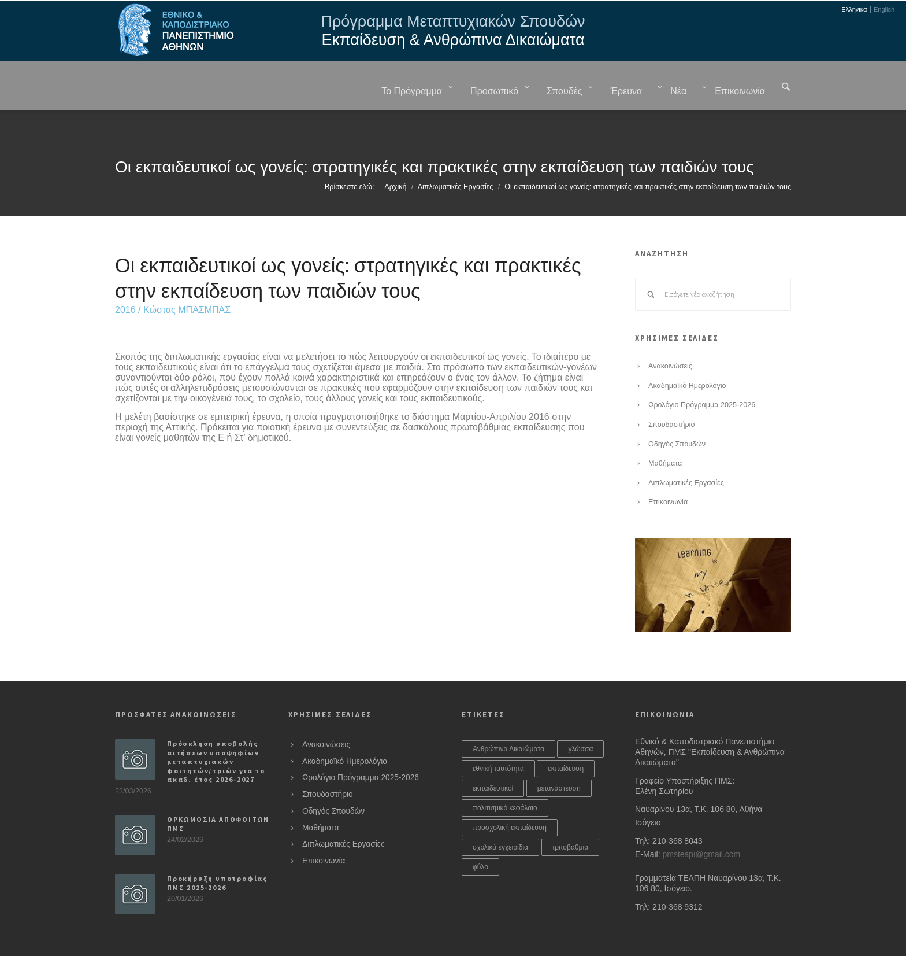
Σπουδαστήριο (671, 396)
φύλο (480, 838)
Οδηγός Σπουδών (677, 415)
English (884, 9)
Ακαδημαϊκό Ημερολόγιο (687, 357)
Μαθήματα (665, 434)
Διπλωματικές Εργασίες (455, 158)
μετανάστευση (559, 759)
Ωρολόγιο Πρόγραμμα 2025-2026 (701, 376)
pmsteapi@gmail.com (701, 825)
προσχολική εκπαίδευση (510, 799)
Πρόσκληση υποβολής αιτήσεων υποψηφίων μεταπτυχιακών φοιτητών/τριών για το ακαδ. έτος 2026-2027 (216, 732)
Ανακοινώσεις (670, 337)
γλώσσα (580, 720)
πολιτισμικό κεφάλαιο (505, 779)
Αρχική (395, 158)
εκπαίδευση (566, 740)
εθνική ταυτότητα (498, 740)
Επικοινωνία (668, 473)
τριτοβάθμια (570, 818)
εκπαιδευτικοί (493, 759)
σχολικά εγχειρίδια (500, 818)
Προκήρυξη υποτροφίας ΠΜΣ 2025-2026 (217, 854)
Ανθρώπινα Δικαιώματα (508, 720)
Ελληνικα (854, 9)
